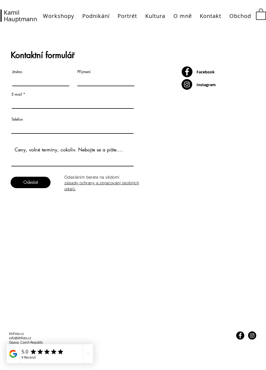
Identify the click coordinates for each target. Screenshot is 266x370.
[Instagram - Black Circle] (187, 84)
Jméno (17, 72)
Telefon (17, 119)
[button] (261, 14)
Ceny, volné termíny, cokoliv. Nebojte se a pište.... (72, 154)
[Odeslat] (30, 182)
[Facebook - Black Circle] (187, 71)
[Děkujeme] (246, 202)
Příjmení (84, 72)
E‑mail (17, 94)
